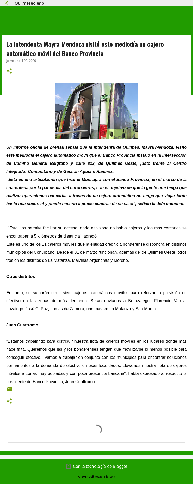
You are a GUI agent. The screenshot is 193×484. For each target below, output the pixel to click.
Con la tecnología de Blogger (96, 466)
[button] (9, 71)
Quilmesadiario (29, 3)
